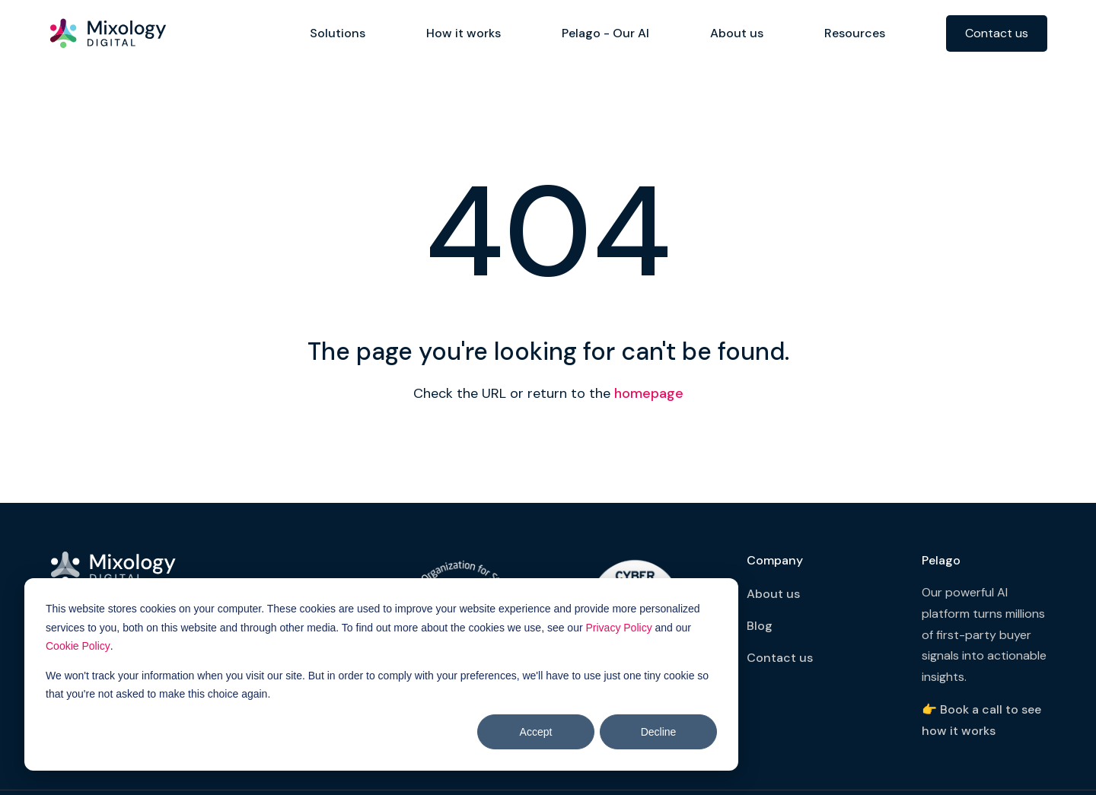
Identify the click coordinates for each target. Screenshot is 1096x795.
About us (736, 33)
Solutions (337, 33)
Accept (536, 732)
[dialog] (381, 674)
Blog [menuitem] (760, 626)
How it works (463, 33)
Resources (854, 33)
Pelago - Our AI (605, 33)
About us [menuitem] (773, 594)
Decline (659, 732)
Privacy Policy (619, 628)
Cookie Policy (78, 646)
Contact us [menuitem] (780, 658)
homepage (648, 393)
